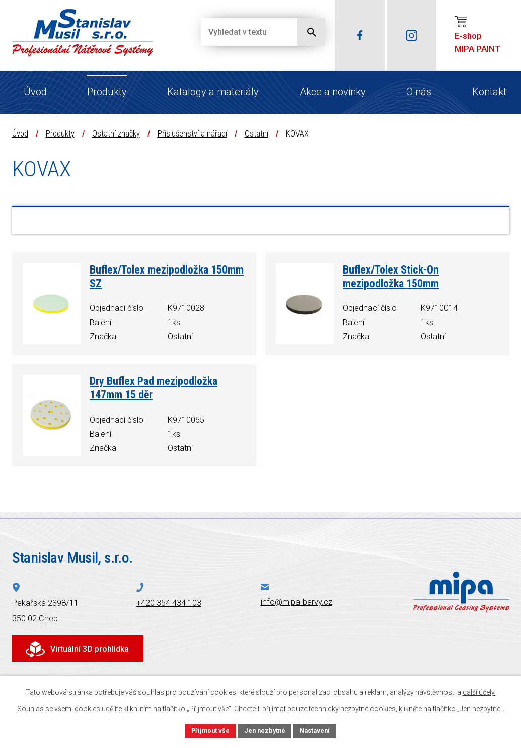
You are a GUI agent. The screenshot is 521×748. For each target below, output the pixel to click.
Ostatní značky (116, 134)
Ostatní (256, 134)
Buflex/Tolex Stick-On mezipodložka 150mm (391, 276)
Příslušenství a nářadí (192, 134)
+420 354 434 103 (168, 603)
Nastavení (319, 730)
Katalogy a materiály (213, 92)
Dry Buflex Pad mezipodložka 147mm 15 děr (153, 388)
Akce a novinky (333, 92)
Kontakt (489, 92)
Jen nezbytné (265, 730)
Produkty (107, 92)
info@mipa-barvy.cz (296, 602)
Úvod (35, 92)
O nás (418, 92)
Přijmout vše (207, 730)
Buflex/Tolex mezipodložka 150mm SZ (167, 276)
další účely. (479, 691)
